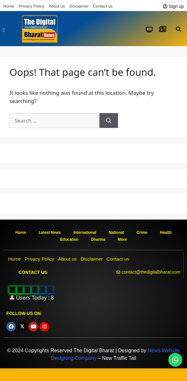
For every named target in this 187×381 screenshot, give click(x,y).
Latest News (50, 232)
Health (166, 232)
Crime (142, 232)
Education (69, 239)
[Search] (108, 120)
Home (8, 6)
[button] (4, 30)
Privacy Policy (31, 6)
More (122, 239)
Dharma (98, 239)
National (116, 232)
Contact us (103, 6)
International (84, 232)
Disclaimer (79, 6)
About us (57, 6)
